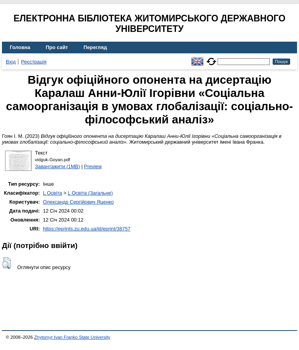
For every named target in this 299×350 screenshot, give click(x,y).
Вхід (11, 62)
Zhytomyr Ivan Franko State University (72, 337)
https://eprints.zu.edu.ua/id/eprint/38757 (86, 229)
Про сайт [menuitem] (57, 47)
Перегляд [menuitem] (95, 47)
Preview (93, 166)
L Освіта (52, 193)
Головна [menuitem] (20, 47)
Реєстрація (33, 62)
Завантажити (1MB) (57, 166)
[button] (6, 263)
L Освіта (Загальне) (90, 193)
